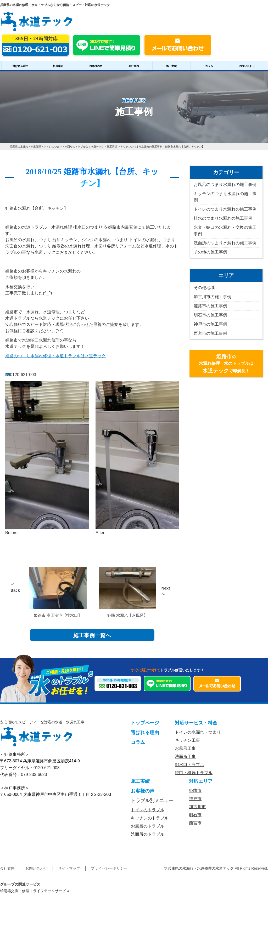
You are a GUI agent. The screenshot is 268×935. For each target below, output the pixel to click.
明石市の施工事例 (210, 315)
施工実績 (171, 66)
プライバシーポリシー (109, 872)
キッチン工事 (187, 744)
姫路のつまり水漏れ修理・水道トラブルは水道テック (55, 356)
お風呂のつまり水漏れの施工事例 (225, 184)
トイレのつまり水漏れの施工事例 (225, 209)
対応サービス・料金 (196, 726)
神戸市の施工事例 (210, 324)
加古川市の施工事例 (212, 296)
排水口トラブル (189, 768)
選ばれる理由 (20, 66)
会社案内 (134, 66)
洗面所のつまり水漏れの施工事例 (225, 243)
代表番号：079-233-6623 (23, 778)
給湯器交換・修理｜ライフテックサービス (35, 895)
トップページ (145, 726)
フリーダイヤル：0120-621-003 (30, 771)
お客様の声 (95, 66)
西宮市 (195, 827)
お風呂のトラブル (147, 830)
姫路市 (195, 794)
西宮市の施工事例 (210, 333)
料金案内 (58, 66)
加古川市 (197, 810)
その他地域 (204, 287)
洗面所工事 (185, 760)
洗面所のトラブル (147, 838)
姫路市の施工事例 (210, 306)
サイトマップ (69, 872)
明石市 (195, 819)
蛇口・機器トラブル (194, 776)
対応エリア (201, 785)
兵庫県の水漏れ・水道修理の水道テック (201, 872)
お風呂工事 (185, 752)
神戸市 (195, 802)
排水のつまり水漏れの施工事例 (223, 218)
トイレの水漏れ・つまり (198, 736)
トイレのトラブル (147, 814)
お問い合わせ (247, 66)
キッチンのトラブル (150, 822)
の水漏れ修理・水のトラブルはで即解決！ (226, 363)
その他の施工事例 (210, 252)
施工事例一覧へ (92, 637)
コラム (209, 66)
